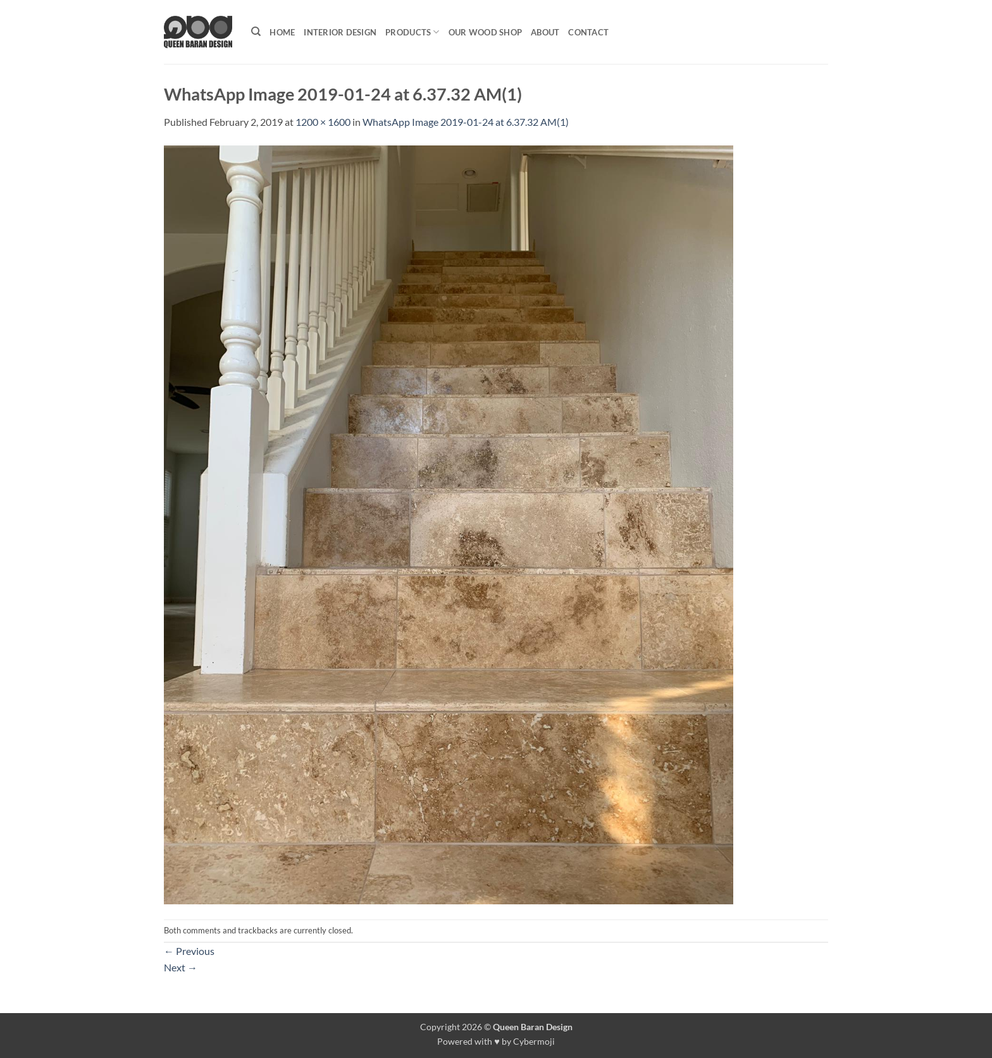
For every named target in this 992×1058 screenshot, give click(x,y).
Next (180, 967)
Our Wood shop (485, 32)
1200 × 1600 (322, 122)
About (545, 32)
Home (282, 32)
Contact (588, 32)
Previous (189, 951)
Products (412, 32)
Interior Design (340, 32)
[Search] (256, 32)
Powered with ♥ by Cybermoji (496, 1041)
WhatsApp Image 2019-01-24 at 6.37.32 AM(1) (466, 122)
